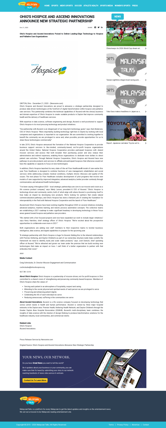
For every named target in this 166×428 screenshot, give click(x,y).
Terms (111, 425)
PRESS (135, 6)
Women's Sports (122, 6)
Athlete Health (91, 6)
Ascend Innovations (27, 329)
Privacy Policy (122, 425)
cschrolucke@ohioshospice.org (32, 267)
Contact (146, 425)
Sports (54, 6)
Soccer (78, 6)
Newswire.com (56, 103)
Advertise (136, 425)
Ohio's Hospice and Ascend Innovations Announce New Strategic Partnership (63, 345)
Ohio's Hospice (44, 276)
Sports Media (106, 6)
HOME (47, 6)
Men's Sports (66, 6)
